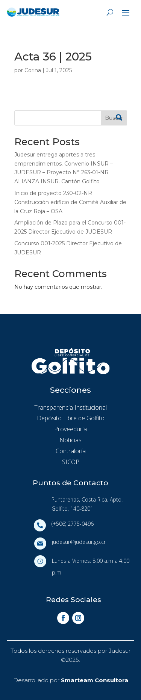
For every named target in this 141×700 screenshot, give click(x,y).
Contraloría (71, 451)
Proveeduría (70, 429)
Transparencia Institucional (70, 407)
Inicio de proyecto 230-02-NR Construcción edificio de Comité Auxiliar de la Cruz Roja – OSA (70, 202)
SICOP (70, 462)
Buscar (114, 118)
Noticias (70, 440)
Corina (32, 70)
